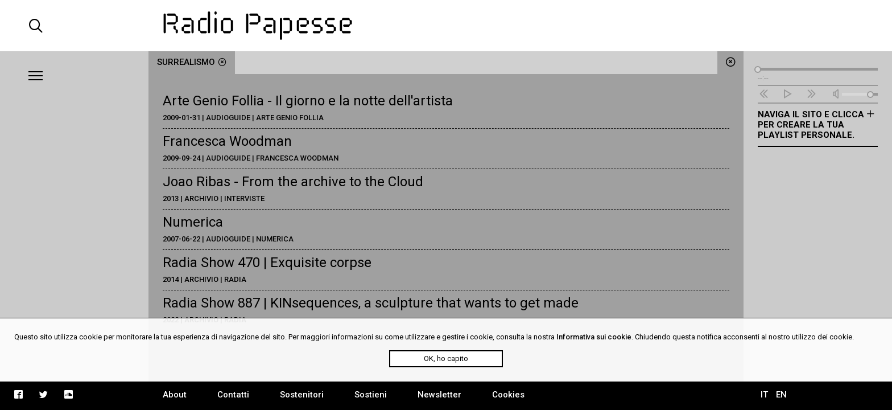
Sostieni (370, 395)
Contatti (233, 395)
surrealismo (191, 62)
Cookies (508, 395)
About (175, 395)
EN (781, 395)
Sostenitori (302, 395)
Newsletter (439, 395)
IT (764, 395)
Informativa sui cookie (593, 337)
